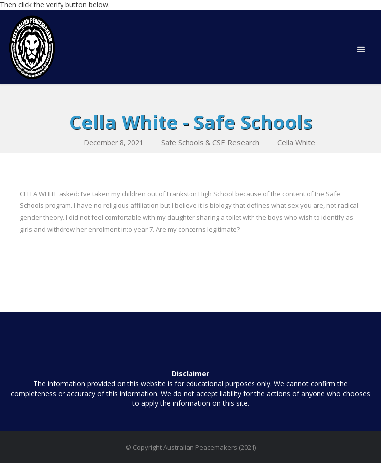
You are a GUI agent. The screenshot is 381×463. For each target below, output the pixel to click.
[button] (361, 50)
